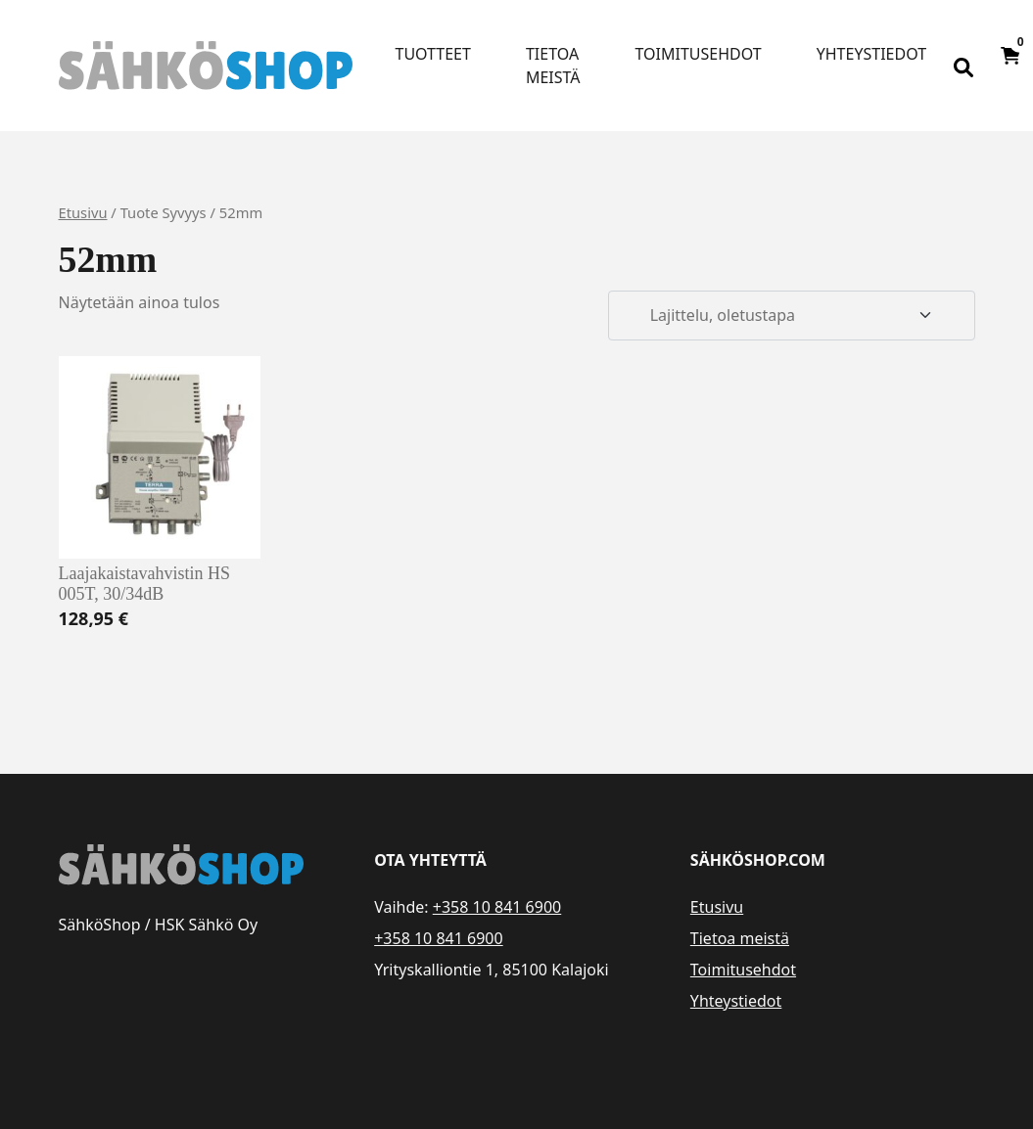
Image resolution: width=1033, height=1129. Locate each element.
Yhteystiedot (871, 54)
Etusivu (83, 212)
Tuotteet (433, 54)
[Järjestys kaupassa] (791, 316)
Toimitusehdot (698, 54)
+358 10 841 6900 (497, 907)
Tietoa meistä (553, 65)
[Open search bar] (963, 65)
